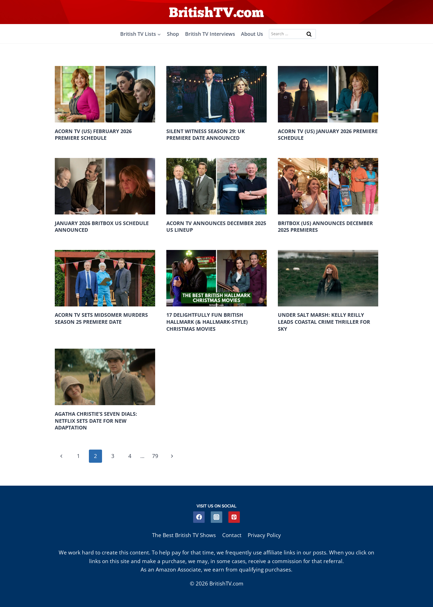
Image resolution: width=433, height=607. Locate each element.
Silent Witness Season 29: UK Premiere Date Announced (205, 134)
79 (156, 456)
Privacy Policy (264, 535)
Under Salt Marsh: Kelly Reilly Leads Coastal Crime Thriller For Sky (324, 322)
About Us (252, 33)
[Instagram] (216, 517)
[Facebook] (199, 517)
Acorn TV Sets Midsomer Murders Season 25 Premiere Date (101, 318)
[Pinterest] (234, 517)
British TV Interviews (210, 33)
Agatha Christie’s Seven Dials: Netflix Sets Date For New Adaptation (96, 421)
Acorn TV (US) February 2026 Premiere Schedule (93, 134)
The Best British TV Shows (184, 535)
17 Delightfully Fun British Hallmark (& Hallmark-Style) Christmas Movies (207, 322)
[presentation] (105, 94)
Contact (232, 535)
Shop (173, 33)
